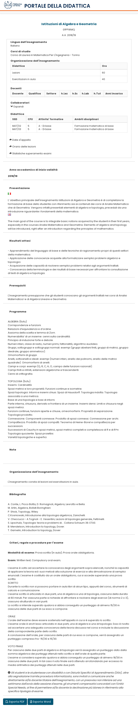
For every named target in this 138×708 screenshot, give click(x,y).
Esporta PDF (15, 702)
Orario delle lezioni (24, 146)
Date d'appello (21, 140)
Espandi (17, 106)
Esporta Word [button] (40, 702)
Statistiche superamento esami (31, 153)
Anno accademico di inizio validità (33, 170)
